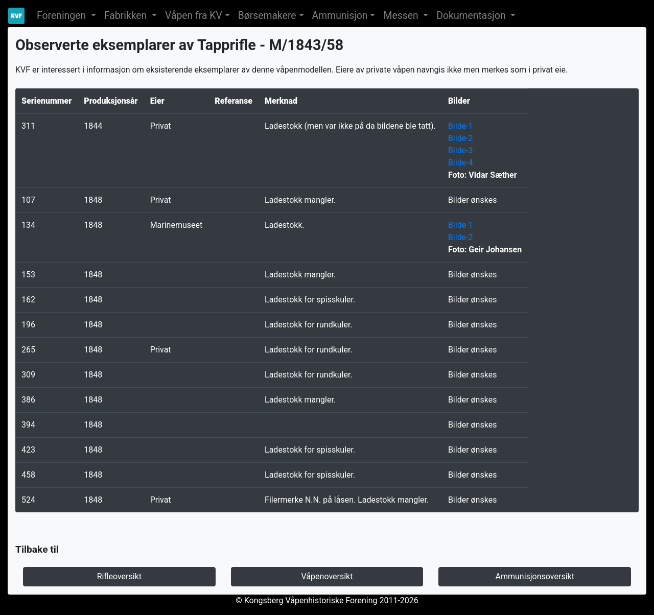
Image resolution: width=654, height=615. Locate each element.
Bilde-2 (460, 138)
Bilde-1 (460, 126)
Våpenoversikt (327, 576)
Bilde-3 (460, 150)
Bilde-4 (460, 163)
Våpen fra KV (193, 15)
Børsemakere (267, 15)
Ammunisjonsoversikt (534, 576)
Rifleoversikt (119, 576)
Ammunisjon (340, 15)
